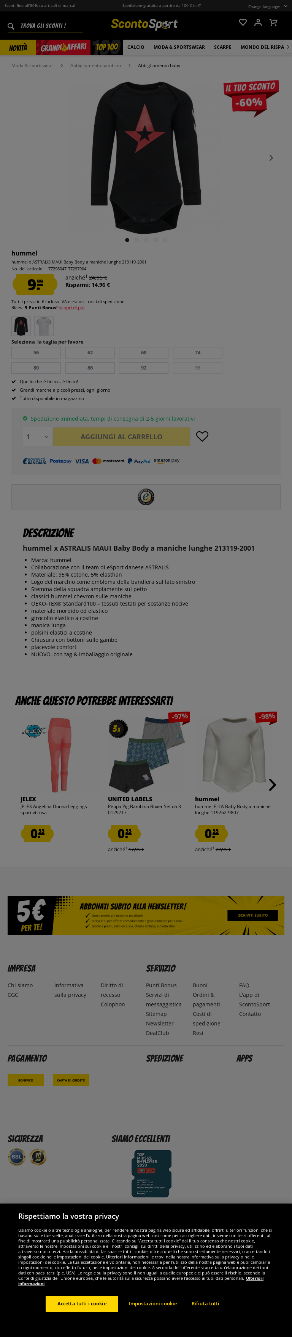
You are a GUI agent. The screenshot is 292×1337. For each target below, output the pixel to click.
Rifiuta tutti (206, 1303)
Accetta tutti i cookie (81, 1303)
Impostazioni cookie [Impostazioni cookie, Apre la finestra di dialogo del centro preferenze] (153, 1303)
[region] (146, 1270)
